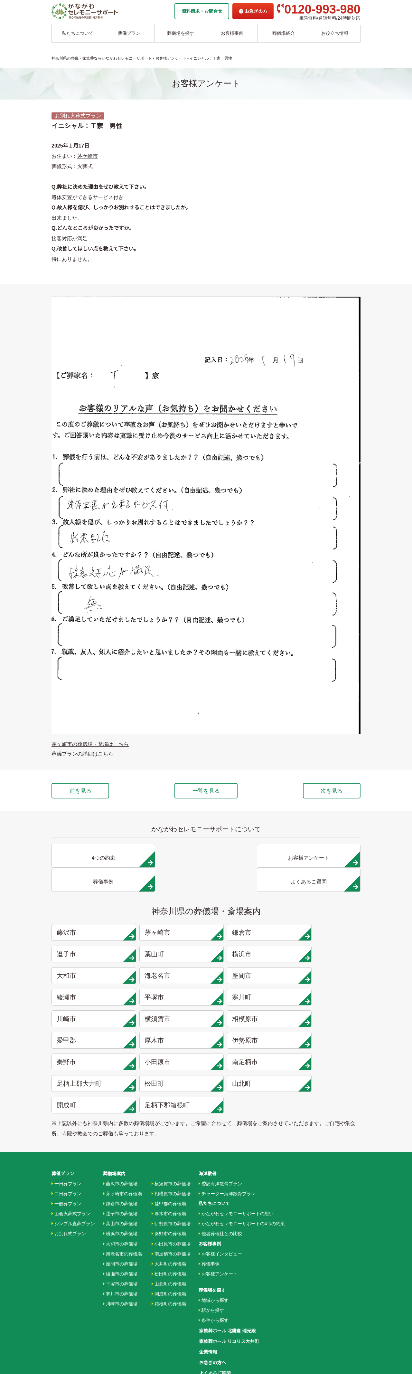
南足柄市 (91, 1018)
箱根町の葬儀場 (169, 1235)
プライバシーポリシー (221, 1312)
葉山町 (91, 932)
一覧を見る (206, 791)
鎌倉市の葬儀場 (120, 1135)
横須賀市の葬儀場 (171, 1115)
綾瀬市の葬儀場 (120, 1205)
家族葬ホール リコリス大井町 (228, 1272)
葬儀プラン (129, 33)
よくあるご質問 (214, 1302)
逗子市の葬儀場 (120, 1145)
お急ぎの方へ (212, 1292)
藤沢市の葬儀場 (120, 1115)
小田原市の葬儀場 (171, 1175)
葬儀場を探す (180, 33)
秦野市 (247, 997)
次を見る (329, 791)
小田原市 (325, 997)
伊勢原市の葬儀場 (171, 1155)
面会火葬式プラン (71, 1145)
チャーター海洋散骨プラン (227, 1125)
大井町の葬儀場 (169, 1195)
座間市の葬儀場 (120, 1195)
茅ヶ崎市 (169, 910)
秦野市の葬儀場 (169, 1165)
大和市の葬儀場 (120, 1175)
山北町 (325, 1018)
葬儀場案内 (114, 1105)
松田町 (247, 1018)
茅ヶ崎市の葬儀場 (122, 1125)
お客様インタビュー (220, 1185)
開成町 (91, 1040)
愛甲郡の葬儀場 (169, 1135)
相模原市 (247, 975)
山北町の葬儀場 (169, 1215)
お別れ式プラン (69, 1165)
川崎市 (91, 975)
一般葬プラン (66, 1135)
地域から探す (214, 1232)
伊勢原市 (169, 997)
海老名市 (325, 932)
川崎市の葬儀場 (120, 1235)
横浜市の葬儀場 (120, 1165)
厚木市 (91, 997)
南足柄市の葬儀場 (171, 1185)
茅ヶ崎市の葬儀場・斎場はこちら (90, 744)
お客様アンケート (218, 1205)
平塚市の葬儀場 (120, 1215)
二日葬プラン (66, 1125)
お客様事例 (232, 33)
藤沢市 (91, 910)
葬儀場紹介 (283, 33)
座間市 (91, 954)
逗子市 (325, 910)
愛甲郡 (325, 975)
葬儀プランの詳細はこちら (82, 754)
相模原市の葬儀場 (171, 1125)
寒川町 (325, 954)
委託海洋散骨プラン (220, 1115)
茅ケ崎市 (87, 156)
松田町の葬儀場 (169, 1205)
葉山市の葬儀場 (120, 1155)
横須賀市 (169, 975)
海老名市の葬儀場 (122, 1185)
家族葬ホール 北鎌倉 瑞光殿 (227, 1261)
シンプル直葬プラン (73, 1155)
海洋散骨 (208, 1105)
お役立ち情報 (334, 33)
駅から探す (211, 1242)
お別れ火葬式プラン (78, 116)
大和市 (247, 932)
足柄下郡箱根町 (169, 1040)
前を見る (83, 791)
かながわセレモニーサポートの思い (236, 1145)
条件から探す (214, 1252)
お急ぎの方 (253, 11)
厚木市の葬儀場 (169, 1145)
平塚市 (247, 954)
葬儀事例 (209, 1195)
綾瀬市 (169, 954)
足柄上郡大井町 (169, 1018)
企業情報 (208, 1282)
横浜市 (169, 932)
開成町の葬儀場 (169, 1225)
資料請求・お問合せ (202, 11)
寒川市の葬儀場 (120, 1225)
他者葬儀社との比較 (220, 1165)
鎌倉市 (247, 910)
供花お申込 (210, 1322)
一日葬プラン (66, 1115)
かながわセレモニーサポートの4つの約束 (242, 1155)
